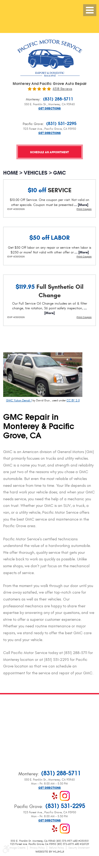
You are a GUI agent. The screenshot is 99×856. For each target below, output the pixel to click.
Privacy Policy (37, 847)
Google (45, 796)
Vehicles (36, 173)
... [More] (80, 205)
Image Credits (17, 847)
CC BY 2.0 (73, 400)
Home (10, 173)
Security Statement (78, 847)
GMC (59, 173)
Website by (49, 851)
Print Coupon (84, 209)
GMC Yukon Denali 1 (19, 400)
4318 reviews (62, 89)
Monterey (33, 99)
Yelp (55, 796)
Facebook (35, 796)
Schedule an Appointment (49, 152)
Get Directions (49, 108)
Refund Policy (56, 847)
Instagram (65, 796)
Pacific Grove (33, 124)
